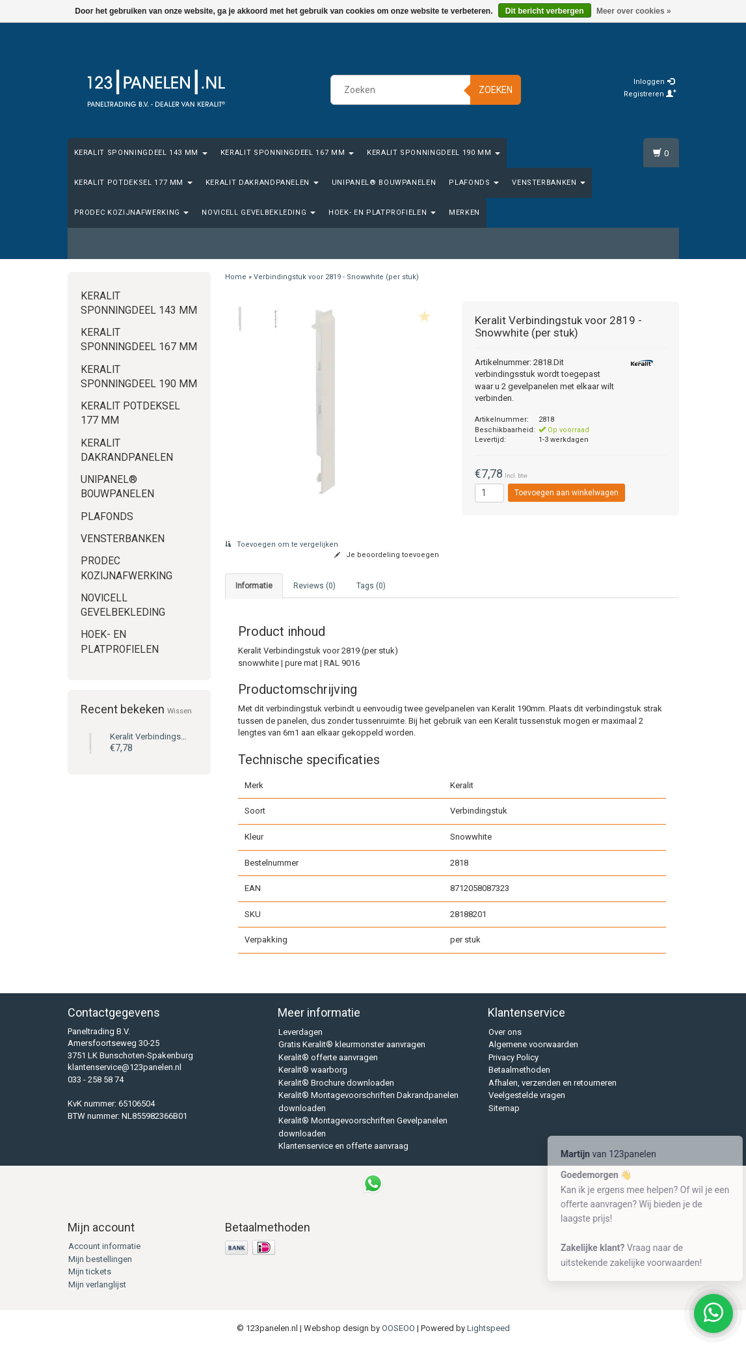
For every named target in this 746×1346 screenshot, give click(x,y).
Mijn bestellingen (100, 1259)
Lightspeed (488, 1328)
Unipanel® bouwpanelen (384, 182)
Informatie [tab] (254, 585)
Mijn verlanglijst (97, 1284)
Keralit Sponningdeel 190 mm (433, 152)
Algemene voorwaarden (533, 1044)
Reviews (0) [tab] (314, 585)
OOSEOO (398, 1328)
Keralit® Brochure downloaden (336, 1083)
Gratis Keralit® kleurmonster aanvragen (351, 1044)
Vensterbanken (548, 182)
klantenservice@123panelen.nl (124, 1067)
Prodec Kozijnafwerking (131, 212)
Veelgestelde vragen (526, 1095)
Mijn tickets (89, 1271)
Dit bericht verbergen (544, 11)
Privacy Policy (513, 1057)
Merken (464, 212)
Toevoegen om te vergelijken (281, 544)
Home (235, 277)
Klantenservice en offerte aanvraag (343, 1146)
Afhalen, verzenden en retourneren (552, 1083)
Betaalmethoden (519, 1070)
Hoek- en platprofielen (382, 212)
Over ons (505, 1032)
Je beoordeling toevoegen (386, 555)
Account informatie (104, 1246)
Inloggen (653, 81)
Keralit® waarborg (312, 1070)
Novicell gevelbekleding (258, 212)
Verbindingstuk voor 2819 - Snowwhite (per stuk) (336, 277)
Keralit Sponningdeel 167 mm (287, 152)
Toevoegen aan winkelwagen (566, 492)
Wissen (179, 710)
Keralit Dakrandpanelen (262, 182)
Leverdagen (300, 1032)
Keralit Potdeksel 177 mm (133, 182)
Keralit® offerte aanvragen (328, 1057)
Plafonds (474, 182)
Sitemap (504, 1108)
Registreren (650, 94)
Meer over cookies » (633, 11)
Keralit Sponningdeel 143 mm (140, 152)
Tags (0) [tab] (371, 585)
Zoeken (496, 90)
